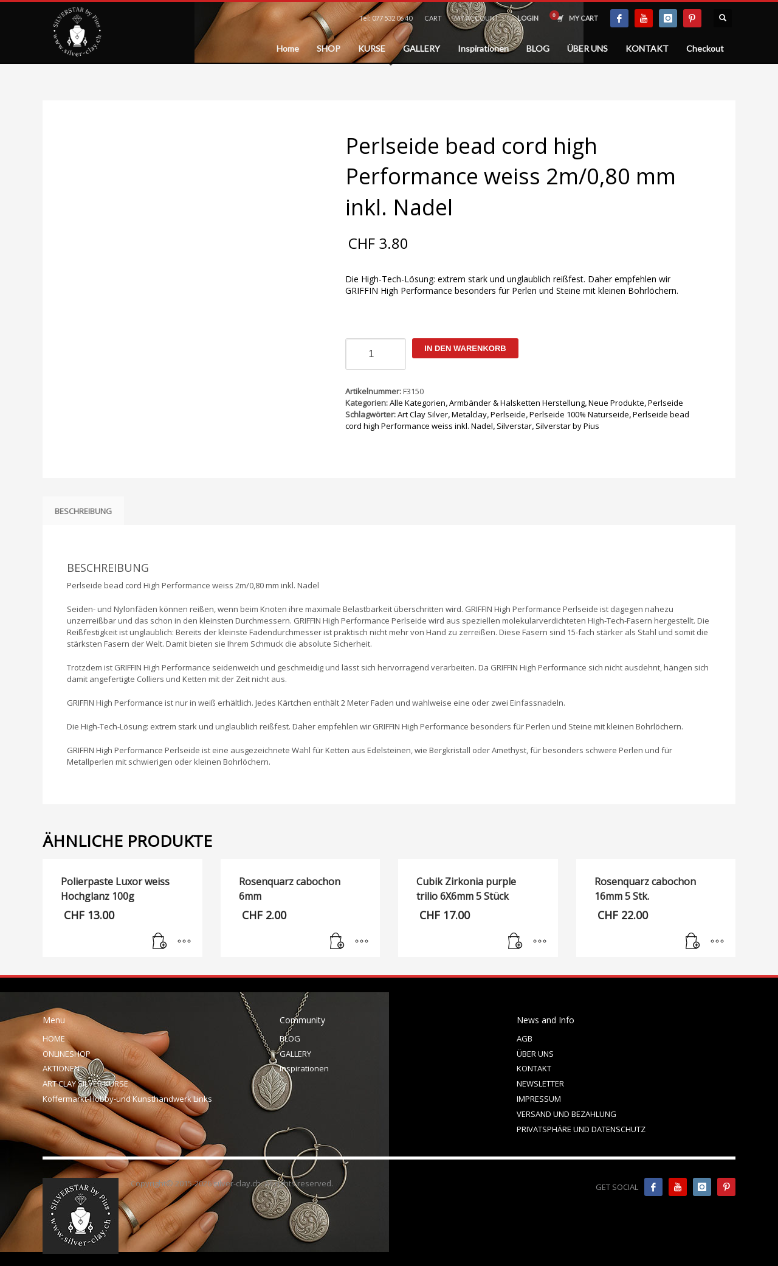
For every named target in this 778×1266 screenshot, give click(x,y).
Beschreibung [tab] (83, 511)
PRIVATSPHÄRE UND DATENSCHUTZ (581, 1129)
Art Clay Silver (423, 414)
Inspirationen (304, 1068)
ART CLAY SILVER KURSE (85, 1083)
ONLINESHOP (67, 1053)
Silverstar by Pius (567, 425)
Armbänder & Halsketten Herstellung (517, 402)
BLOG (290, 1038)
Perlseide (665, 402)
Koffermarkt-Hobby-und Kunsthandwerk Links (127, 1098)
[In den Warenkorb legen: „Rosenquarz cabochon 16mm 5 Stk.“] (693, 942)
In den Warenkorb (465, 348)
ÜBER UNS (535, 1053)
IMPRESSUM (539, 1098)
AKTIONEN (61, 1068)
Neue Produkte (616, 402)
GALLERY (295, 1053)
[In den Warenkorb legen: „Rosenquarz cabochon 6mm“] (337, 942)
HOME (54, 1038)
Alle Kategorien (418, 402)
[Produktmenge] (375, 354)
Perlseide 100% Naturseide (579, 414)
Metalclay (469, 414)
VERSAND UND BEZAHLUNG (566, 1113)
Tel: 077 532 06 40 (385, 18)
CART (433, 18)
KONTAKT (534, 1068)
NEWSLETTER (540, 1083)
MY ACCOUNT (476, 18)
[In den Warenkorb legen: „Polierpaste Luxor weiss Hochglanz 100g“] (160, 942)
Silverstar (514, 425)
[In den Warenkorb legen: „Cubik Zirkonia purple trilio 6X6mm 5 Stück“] (515, 942)
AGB (524, 1038)
